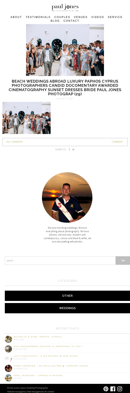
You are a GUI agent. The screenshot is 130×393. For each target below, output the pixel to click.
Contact (71, 20)
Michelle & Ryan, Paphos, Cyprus (38, 337)
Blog (55, 20)
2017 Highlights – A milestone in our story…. (47, 356)
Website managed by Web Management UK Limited (30, 391)
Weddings (67, 308)
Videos (97, 17)
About (16, 17)
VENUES (81, 17)
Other (67, 295)
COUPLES (62, 17)
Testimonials (38, 17)
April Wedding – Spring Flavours (38, 375)
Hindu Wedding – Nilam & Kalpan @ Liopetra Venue (51, 366)
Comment (117, 141)
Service (115, 17)
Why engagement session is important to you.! (48, 346)
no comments (15, 141)
